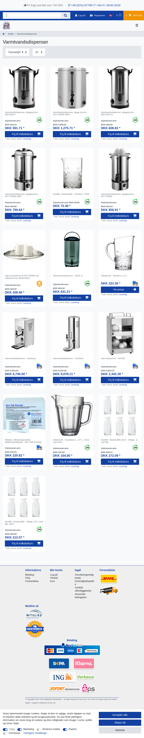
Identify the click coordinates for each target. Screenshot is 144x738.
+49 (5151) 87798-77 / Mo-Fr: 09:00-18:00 (94, 5)
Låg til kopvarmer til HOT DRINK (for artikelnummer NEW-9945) (22, 277)
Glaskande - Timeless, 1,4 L (114, 276)
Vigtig (12, 729)
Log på (54, 574)
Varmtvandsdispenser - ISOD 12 (68, 276)
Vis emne (124, 289)
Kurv (52, 581)
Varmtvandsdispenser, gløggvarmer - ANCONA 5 (22, 113)
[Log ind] (80, 15)
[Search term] (32, 15)
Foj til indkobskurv (26, 134)
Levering (27, 139)
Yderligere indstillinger (35, 733)
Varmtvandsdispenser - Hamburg (20, 358)
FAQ (27, 577)
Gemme (120, 730)
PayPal (72, 729)
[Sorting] (17, 52)
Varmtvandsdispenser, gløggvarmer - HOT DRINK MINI (22, 195)
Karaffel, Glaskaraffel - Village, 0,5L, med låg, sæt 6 (24, 522)
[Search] (65, 15)
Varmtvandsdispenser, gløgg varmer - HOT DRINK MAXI (70, 113)
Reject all (120, 722)
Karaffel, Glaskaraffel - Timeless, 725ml (71, 194)
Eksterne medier (51, 729)
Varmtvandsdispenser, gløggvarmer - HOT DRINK (118, 195)
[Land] (110, 15)
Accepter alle (120, 714)
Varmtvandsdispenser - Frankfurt (68, 358)
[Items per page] (39, 52)
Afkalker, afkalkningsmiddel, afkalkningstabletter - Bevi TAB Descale (23, 441)
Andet (11, 34)
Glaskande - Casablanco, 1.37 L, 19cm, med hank (71, 441)
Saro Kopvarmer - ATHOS (113, 358)
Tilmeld (54, 577)
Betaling (29, 574)
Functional (14, 733)
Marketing (28, 729)
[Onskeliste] (118, 15)
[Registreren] (97, 15)
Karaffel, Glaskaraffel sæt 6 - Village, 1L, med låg (119, 441)
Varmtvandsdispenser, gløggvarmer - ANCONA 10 (118, 113)
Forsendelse (32, 581)
